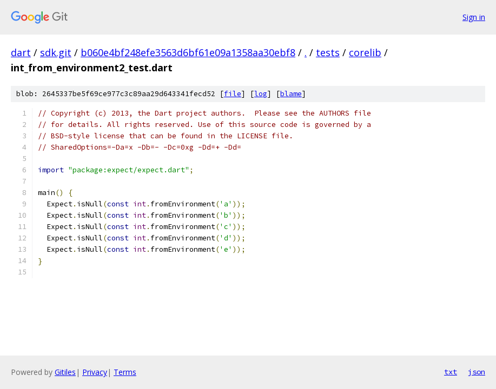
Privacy (94, 372)
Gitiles (65, 372)
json (476, 372)
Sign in (473, 17)
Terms (125, 372)
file (232, 93)
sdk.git (55, 52)
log (260, 93)
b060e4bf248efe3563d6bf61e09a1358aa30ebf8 (188, 52)
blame (291, 93)
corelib (365, 52)
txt (450, 372)
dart (21, 52)
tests (328, 52)
